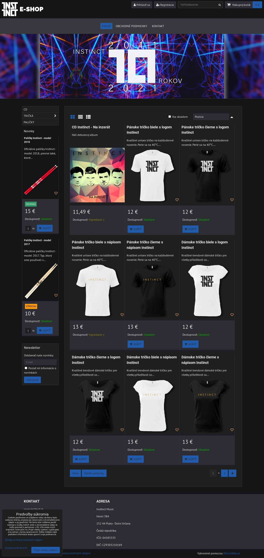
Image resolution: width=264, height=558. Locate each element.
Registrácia (165, 5)
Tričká (41, 116)
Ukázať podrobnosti (16, 548)
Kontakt (158, 26)
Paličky (29, 122)
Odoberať (32, 380)
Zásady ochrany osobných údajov (70, 553)
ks (29, 228)
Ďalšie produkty (94, 473)
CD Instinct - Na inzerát (91, 127)
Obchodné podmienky (131, 26)
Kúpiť (136, 229)
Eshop (106, 26)
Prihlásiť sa (142, 5)
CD (25, 109)
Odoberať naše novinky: (39, 355)
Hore (75, 473)
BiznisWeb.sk (232, 553)
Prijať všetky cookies (45, 550)
